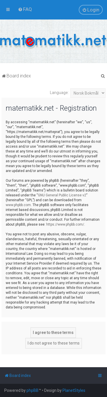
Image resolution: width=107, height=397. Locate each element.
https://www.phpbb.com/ (65, 224)
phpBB (33, 390)
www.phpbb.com (18, 205)
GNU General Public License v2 (62, 195)
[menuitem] (25, 9)
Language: (59, 92)
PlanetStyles (73, 390)
